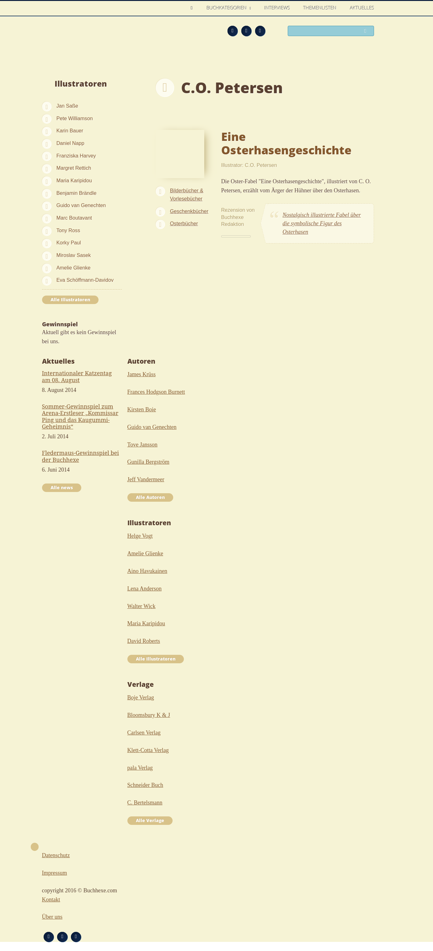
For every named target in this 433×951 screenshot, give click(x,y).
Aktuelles (362, 8)
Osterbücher (184, 223)
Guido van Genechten (81, 205)
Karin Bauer (69, 130)
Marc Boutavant (74, 218)
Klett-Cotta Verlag (148, 750)
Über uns (52, 917)
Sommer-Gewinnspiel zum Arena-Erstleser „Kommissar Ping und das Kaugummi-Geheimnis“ (80, 416)
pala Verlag (140, 768)
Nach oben (35, 847)
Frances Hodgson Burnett (156, 392)
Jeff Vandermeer (145, 479)
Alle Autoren (150, 497)
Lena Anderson (144, 588)
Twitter (260, 31)
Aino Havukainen (147, 571)
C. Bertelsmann (145, 802)
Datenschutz (56, 855)
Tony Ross (68, 230)
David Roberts (143, 641)
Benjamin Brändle (76, 193)
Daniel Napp (70, 143)
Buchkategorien (227, 8)
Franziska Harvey (76, 155)
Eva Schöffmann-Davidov (85, 280)
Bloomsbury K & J (148, 715)
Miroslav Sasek (73, 255)
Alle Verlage (150, 820)
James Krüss (141, 374)
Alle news (62, 487)
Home (193, 8)
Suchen (367, 31)
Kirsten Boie (141, 409)
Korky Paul (68, 242)
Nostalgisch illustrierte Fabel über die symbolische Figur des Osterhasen (322, 223)
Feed (232, 31)
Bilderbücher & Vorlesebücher (186, 194)
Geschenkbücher (189, 211)
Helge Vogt (140, 536)
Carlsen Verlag (144, 732)
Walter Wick (141, 606)
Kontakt (51, 899)
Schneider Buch (145, 785)
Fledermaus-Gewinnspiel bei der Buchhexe (80, 456)
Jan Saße (67, 106)
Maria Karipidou (74, 180)
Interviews (277, 8)
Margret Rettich (73, 168)
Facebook (246, 31)
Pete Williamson (74, 118)
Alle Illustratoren (70, 299)
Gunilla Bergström (148, 462)
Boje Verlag (140, 697)
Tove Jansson (142, 444)
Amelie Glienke (73, 267)
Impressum (54, 873)
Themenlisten (320, 8)
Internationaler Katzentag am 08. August (77, 376)
